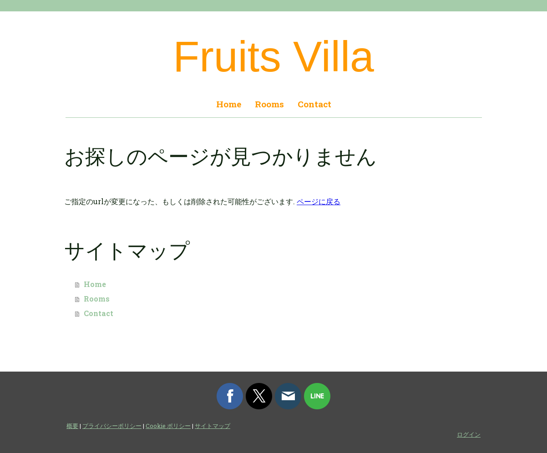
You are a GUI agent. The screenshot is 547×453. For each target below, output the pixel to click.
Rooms (269, 104)
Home (228, 104)
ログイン (469, 434)
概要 (72, 425)
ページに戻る (318, 201)
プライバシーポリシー (112, 425)
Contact (314, 104)
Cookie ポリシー (168, 425)
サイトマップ (212, 425)
